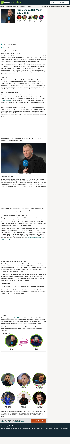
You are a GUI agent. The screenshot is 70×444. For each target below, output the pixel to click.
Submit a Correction (38, 421)
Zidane (19, 318)
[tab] (23, 44)
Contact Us (9, 428)
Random (68, 6)
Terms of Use (39, 428)
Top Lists (43, 6)
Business (9, 6)
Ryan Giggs (30, 237)
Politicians (23, 6)
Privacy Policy (21, 428)
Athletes (2, 6)
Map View (62, 6)
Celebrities (16, 6)
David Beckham (5, 239)
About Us (3, 428)
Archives (15, 428)
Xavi (15, 318)
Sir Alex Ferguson (6, 100)
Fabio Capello (34, 210)
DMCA (34, 428)
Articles (30, 6)
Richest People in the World (53, 6)
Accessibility (28, 428)
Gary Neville (37, 237)
